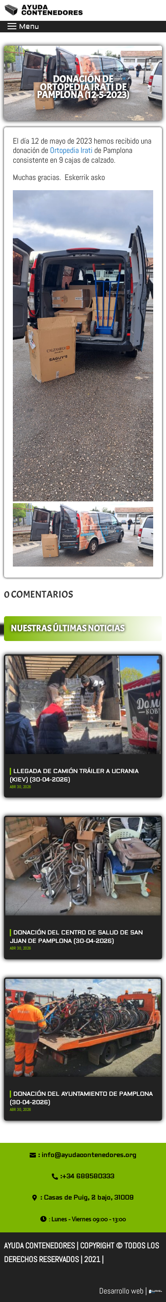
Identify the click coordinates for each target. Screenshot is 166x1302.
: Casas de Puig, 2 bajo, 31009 (87, 1198)
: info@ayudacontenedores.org (87, 1155)
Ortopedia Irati (70, 150)
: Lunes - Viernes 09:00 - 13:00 (87, 1219)
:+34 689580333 (87, 1177)
